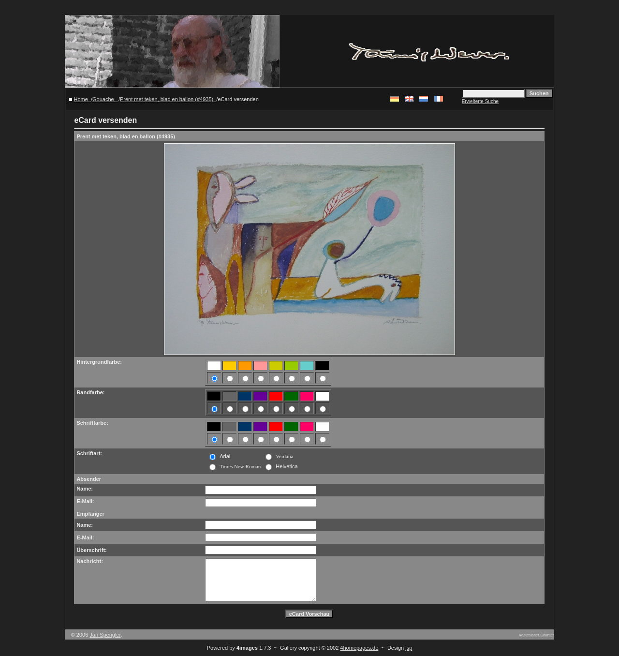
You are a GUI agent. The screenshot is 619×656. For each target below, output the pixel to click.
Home (81, 99)
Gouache (104, 99)
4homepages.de (359, 648)
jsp (408, 648)
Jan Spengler (104, 635)
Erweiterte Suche (480, 101)
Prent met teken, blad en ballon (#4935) (166, 99)
